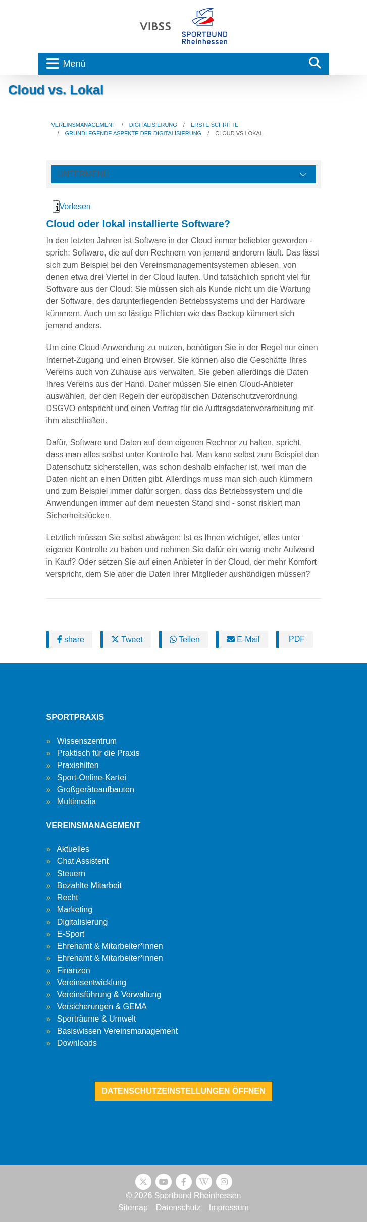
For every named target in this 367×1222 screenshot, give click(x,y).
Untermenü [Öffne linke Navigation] (83, 174)
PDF (296, 639)
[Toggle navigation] (169, 64)
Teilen (185, 639)
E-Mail (243, 639)
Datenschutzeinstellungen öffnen (183, 1091)
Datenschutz (178, 1207)
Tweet (127, 639)
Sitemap (133, 1207)
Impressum (229, 1207)
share (70, 639)
